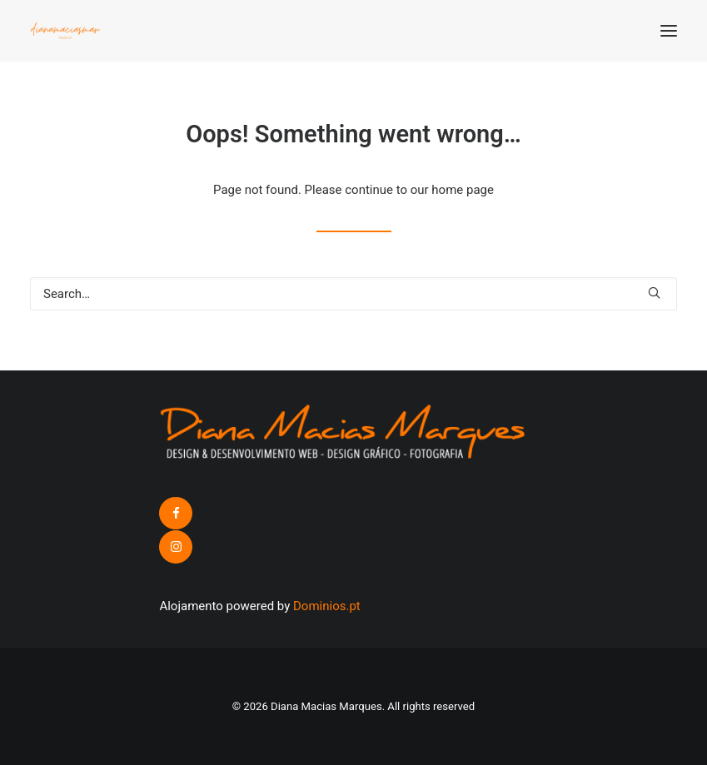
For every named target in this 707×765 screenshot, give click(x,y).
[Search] (353, 293)
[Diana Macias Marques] (65, 30)
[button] (668, 31)
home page (462, 189)
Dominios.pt (327, 606)
